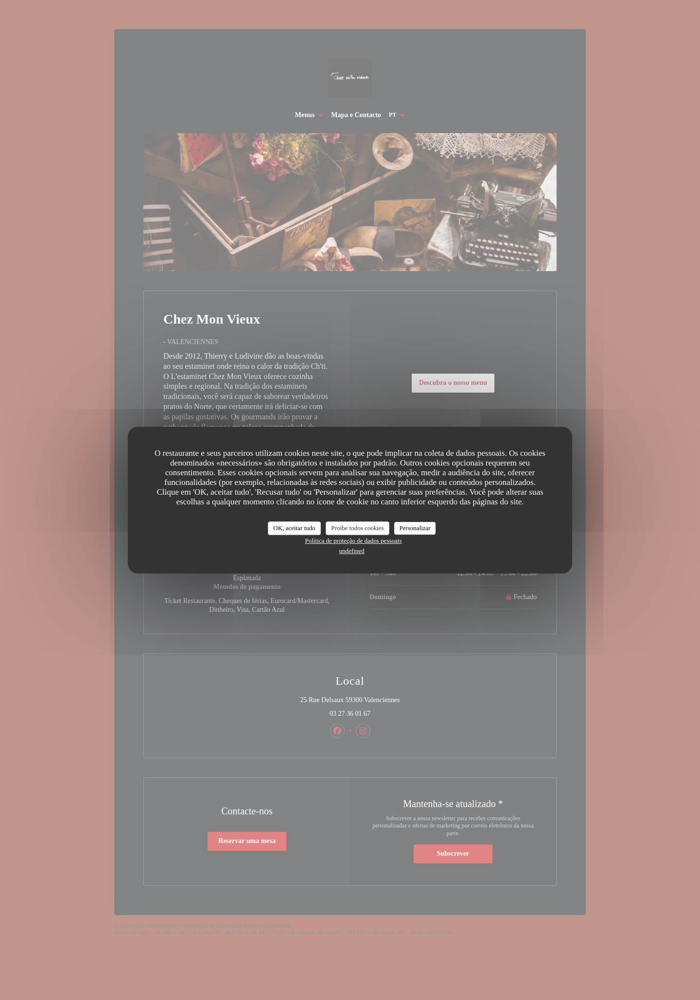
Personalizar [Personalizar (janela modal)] (414, 528)
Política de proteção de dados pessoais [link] (353, 540)
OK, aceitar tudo (294, 528)
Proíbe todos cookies (357, 528)
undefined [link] (352, 550)
